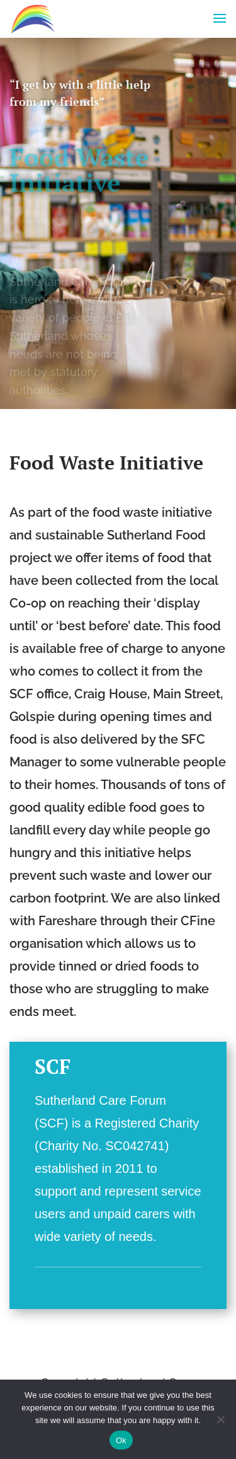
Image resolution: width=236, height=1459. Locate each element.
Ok (121, 1440)
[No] (220, 1419)
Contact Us (61, 383)
